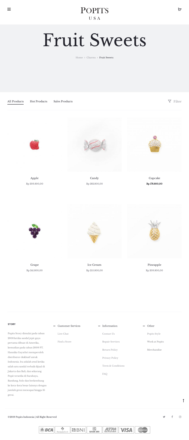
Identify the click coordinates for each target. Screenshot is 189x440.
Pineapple (154, 264)
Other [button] (148, 326)
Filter (175, 101)
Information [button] (107, 326)
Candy (94, 178)
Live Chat (63, 333)
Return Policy (110, 349)
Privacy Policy (110, 357)
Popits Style (154, 333)
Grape (34, 264)
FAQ (104, 373)
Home (79, 57)
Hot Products (38, 101)
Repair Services (111, 341)
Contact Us (108, 333)
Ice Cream (94, 264)
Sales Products (63, 101)
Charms (91, 57)
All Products (15, 101)
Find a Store (64, 341)
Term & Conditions (113, 365)
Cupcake (154, 178)
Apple (34, 178)
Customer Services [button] (66, 326)
